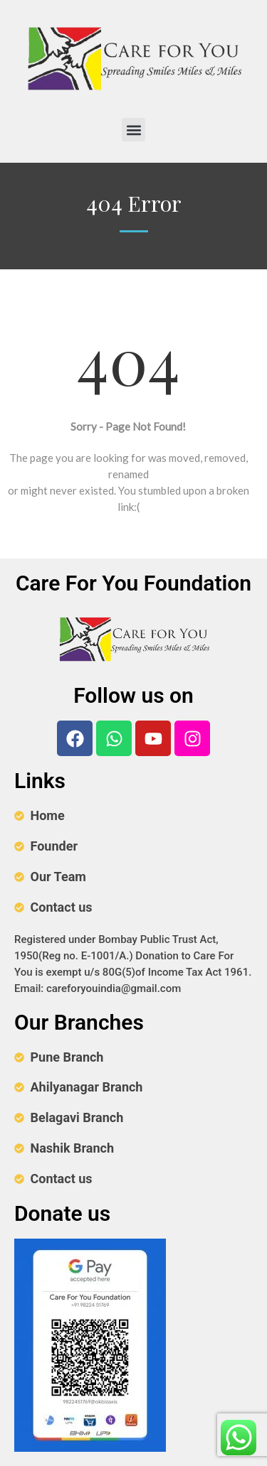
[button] (133, 129)
